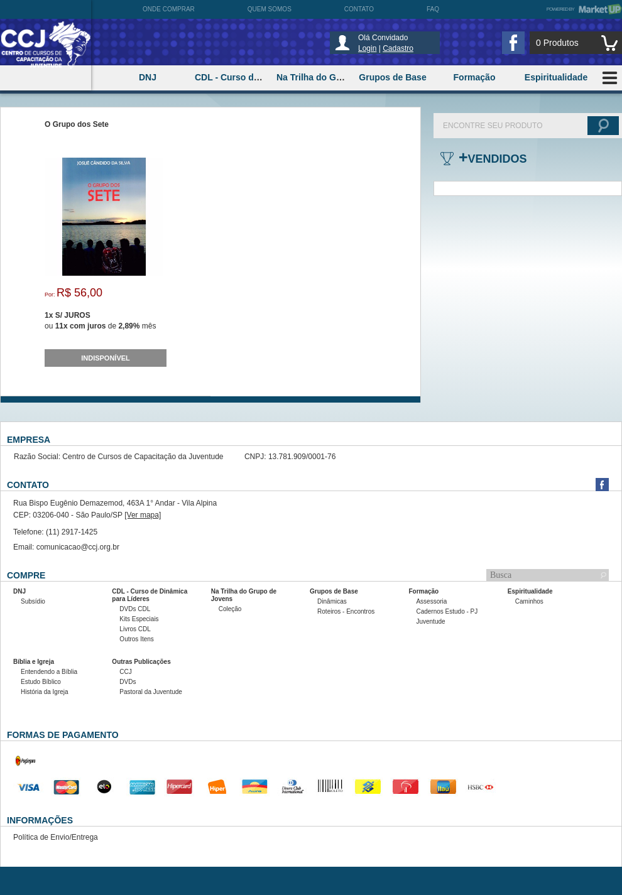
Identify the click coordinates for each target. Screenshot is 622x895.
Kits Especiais (138, 619)
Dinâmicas (332, 601)
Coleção (230, 608)
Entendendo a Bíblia (49, 671)
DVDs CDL (134, 608)
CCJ (125, 671)
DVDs (127, 681)
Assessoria (431, 601)
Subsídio (33, 601)
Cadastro (398, 48)
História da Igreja (44, 691)
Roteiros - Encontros (345, 611)
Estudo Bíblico (41, 681)
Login (367, 48)
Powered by (584, 9)
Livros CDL (134, 629)
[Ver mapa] (142, 515)
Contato (359, 9)
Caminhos (529, 601)
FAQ (433, 9)
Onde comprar (169, 9)
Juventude (430, 621)
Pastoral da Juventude (150, 691)
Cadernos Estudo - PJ (446, 611)
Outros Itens (136, 639)
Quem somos (270, 9)
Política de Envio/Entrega (55, 837)
